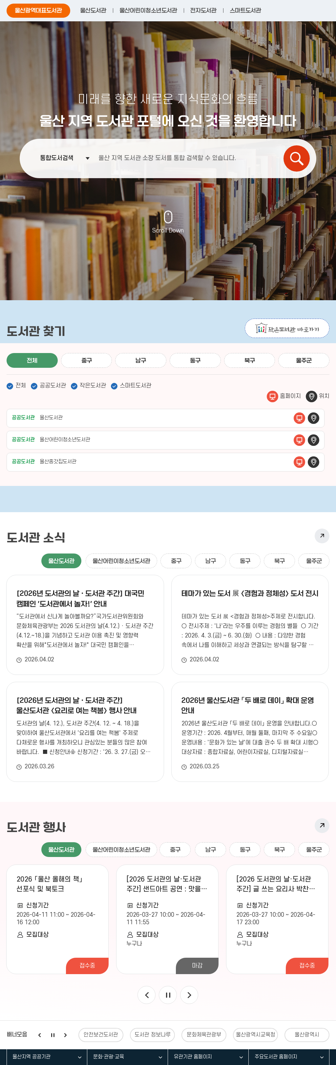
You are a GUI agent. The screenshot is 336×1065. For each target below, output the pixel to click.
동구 (195, 361)
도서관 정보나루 (153, 1035)
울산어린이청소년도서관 (148, 10)
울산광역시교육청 (255, 1035)
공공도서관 (53, 386)
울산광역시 (307, 1035)
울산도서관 (93, 10)
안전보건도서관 (101, 1035)
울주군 (304, 361)
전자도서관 (203, 10)
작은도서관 (93, 386)
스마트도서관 (245, 10)
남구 (141, 361)
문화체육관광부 (204, 1035)
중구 (86, 361)
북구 (249, 361)
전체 (32, 361)
